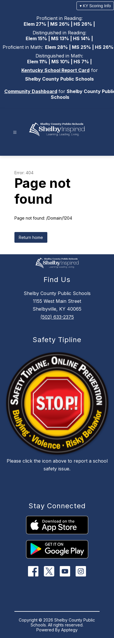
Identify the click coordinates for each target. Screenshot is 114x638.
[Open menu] (15, 132)
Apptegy (69, 629)
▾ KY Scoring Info (95, 5)
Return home (31, 237)
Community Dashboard (30, 91)
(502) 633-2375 (57, 317)
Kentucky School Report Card (55, 70)
